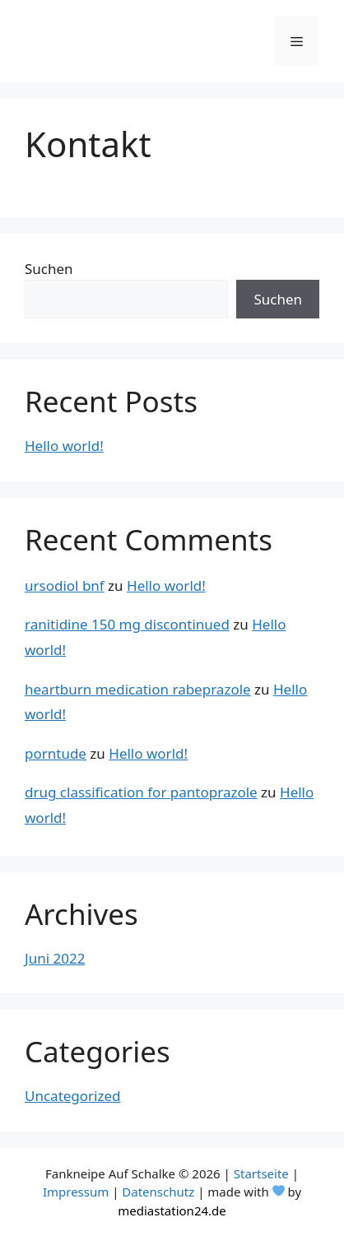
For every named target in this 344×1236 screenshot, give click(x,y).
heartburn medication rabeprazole (138, 689)
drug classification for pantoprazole (141, 792)
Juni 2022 (55, 958)
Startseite (261, 1173)
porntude (55, 753)
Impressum (76, 1191)
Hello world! (64, 445)
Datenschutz (158, 1191)
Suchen (49, 268)
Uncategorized (73, 1095)
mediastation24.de (172, 1210)
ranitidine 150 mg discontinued (127, 624)
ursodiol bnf (65, 585)
